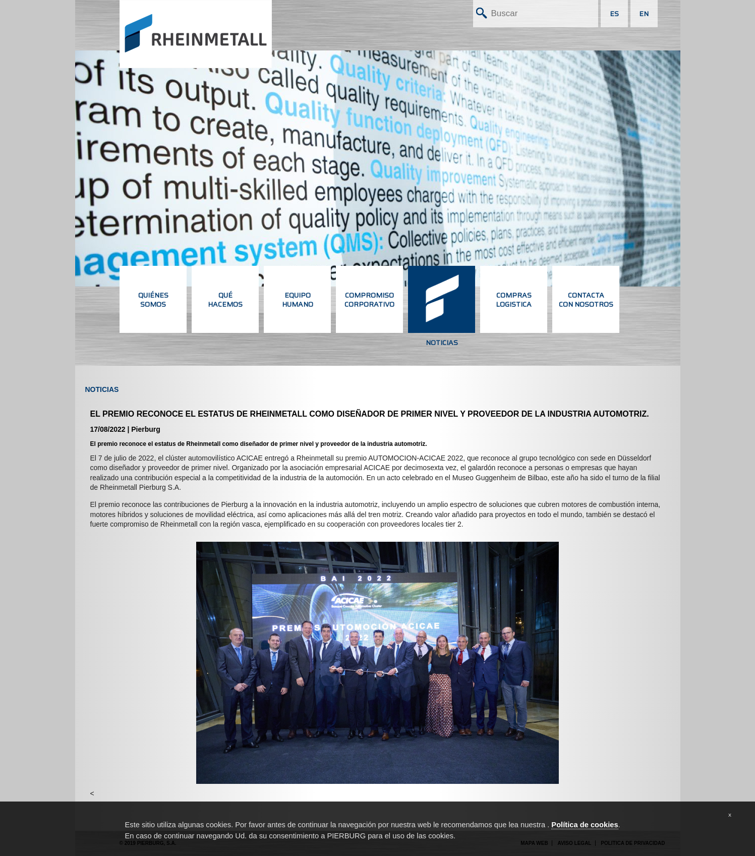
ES (614, 13)
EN (644, 13)
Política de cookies (584, 825)
